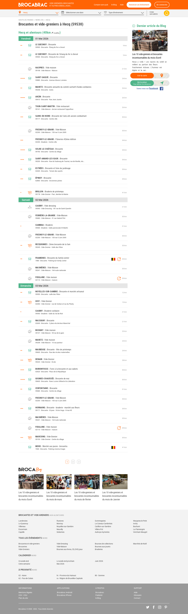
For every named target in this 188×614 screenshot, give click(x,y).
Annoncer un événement (139, 4)
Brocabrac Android (64, 592)
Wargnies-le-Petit (140, 521)
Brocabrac (99, 592)
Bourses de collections (104, 544)
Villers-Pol (99, 529)
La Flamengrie (139, 529)
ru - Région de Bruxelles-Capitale (70, 578)
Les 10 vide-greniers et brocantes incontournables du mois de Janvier (114, 496)
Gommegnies (100, 521)
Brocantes (23, 547)
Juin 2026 (99, 561)
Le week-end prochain (65, 561)
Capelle (21, 532)
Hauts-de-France (26, 20)
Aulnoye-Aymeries (102, 532)
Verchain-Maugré (140, 532)
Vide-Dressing (62, 544)
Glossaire (137, 595)
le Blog (114, 5)
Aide (122, 5)
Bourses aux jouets (102, 547)
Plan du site (23, 598)
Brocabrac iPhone (64, 595)
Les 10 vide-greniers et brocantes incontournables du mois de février (86, 496)
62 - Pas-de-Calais (26, 578)
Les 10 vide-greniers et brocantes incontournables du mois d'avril (147, 56)
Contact (137, 598)
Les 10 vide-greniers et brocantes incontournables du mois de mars (58, 496)
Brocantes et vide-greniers (29, 544)
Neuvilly (60, 529)
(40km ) (51, 32)
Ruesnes (60, 521)
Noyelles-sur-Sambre (65, 526)
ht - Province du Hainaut (66, 575)
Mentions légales (25, 592)
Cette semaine (24, 564)
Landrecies (23, 521)
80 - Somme (99, 575)
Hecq (48, 20)
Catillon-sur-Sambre (103, 526)
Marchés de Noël (140, 544)
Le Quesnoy (23, 524)
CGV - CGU (23, 595)
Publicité (98, 595)
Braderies (99, 549)
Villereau (22, 526)
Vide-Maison (62, 547)
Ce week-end (24, 561)
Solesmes (60, 532)
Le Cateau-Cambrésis (103, 524)
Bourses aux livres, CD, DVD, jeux (70, 549)
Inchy (135, 524)
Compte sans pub (101, 5)
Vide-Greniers (24, 549)
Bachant (136, 526)
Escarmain (23, 529)
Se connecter (162, 4)
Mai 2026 (60, 564)
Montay (60, 524)
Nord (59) (40, 20)
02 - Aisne (22, 575)
